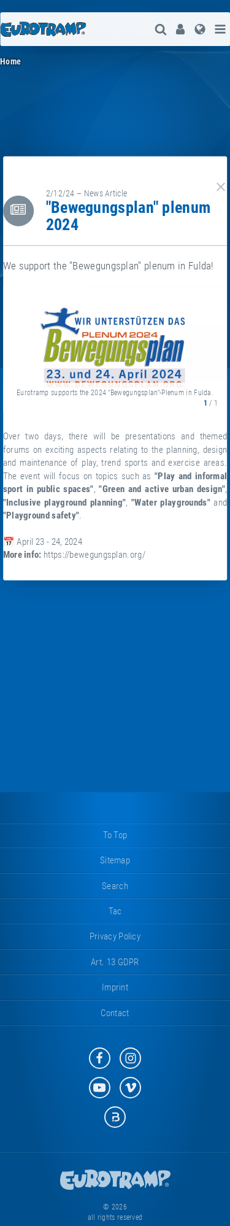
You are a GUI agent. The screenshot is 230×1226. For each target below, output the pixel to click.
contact (115, 1013)
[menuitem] (180, 29)
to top (115, 835)
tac (115, 911)
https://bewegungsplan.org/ (94, 554)
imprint (115, 987)
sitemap (115, 860)
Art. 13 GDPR (115, 962)
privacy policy (115, 936)
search (115, 886)
